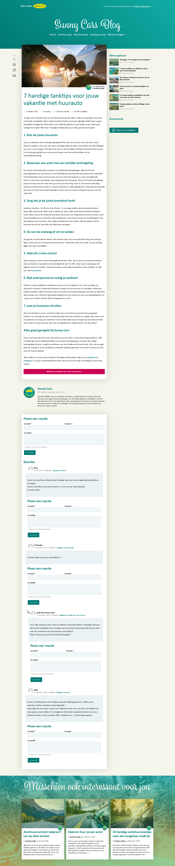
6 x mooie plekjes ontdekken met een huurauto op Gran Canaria (134, 96)
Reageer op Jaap (63, 692)
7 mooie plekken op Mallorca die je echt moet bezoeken (134, 70)
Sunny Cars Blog (87, 26)
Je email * (28, 424)
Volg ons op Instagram (126, 130)
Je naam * (68, 424)
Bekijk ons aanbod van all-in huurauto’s (64, 372)
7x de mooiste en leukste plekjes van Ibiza (134, 87)
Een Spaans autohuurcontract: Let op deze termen (134, 78)
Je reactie (27, 433)
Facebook (91, 357)
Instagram (28, 361)
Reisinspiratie (81, 34)
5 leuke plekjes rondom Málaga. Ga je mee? (134, 105)
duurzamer (36, 271)
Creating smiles (98, 34)
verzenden (30, 453)
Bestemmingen (116, 34)
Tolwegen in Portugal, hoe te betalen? (135, 60)
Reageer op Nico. (59, 470)
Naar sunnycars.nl (142, 6)
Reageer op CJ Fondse (65, 548)
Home (52, 34)
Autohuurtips (65, 34)
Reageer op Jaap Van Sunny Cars (72, 615)
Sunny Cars (98, 86)
